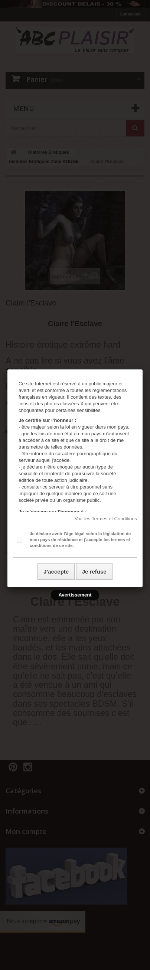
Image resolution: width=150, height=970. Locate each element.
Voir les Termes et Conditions (106, 518)
